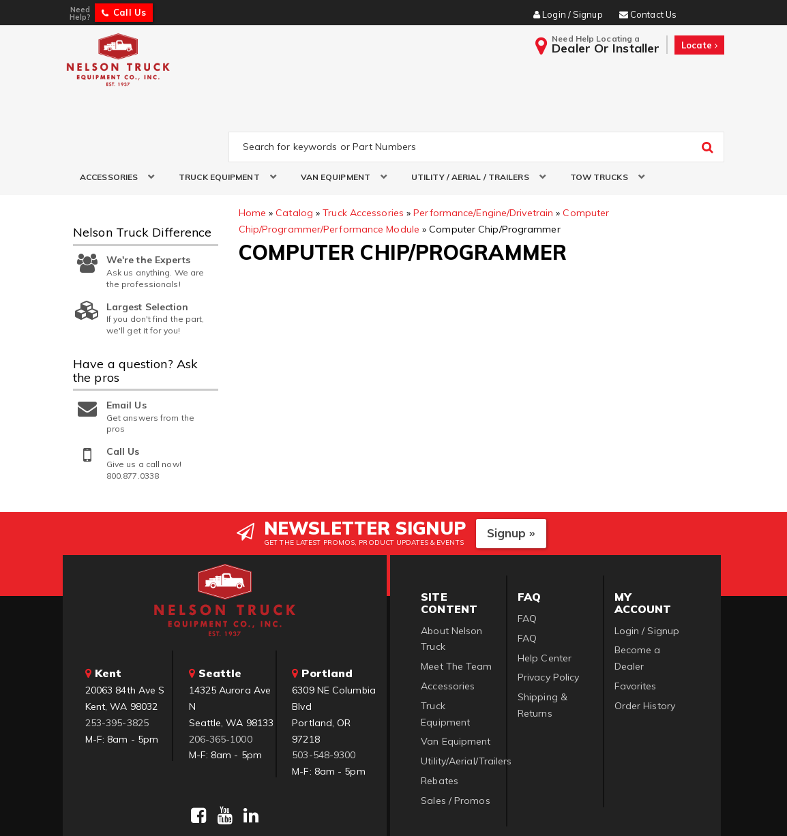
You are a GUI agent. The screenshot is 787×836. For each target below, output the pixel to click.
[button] (112, 115)
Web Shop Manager (559, 809)
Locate (699, 45)
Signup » (511, 471)
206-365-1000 (220, 676)
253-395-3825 (117, 661)
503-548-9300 (323, 693)
